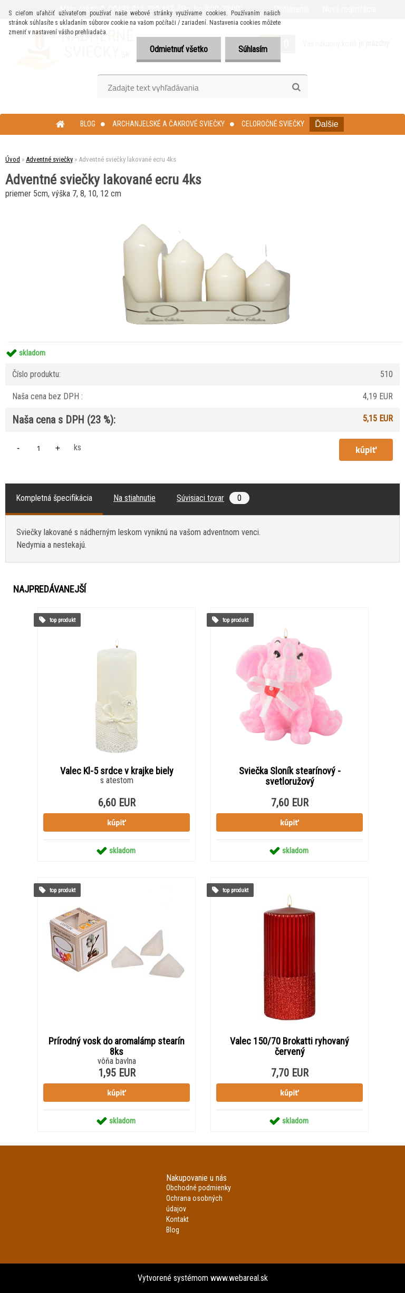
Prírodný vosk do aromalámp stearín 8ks (117, 1046)
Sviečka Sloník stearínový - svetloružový (290, 776)
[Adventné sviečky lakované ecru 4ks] (203, 205)
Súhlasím (252, 49)
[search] (296, 87)
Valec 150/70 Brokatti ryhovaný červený (289, 1046)
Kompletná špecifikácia (54, 498)
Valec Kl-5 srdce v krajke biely (116, 771)
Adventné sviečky (49, 159)
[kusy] (38, 448)
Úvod (12, 159)
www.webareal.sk (239, 1278)
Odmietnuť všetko (179, 49)
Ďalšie (326, 124)
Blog (87, 124)
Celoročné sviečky (273, 124)
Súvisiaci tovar (213, 498)
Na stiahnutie (134, 498)
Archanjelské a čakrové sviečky (168, 124)
